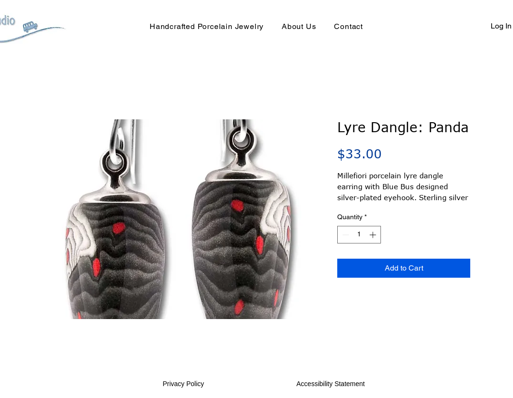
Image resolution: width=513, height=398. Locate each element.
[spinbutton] (359, 234)
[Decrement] (345, 234)
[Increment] (374, 234)
